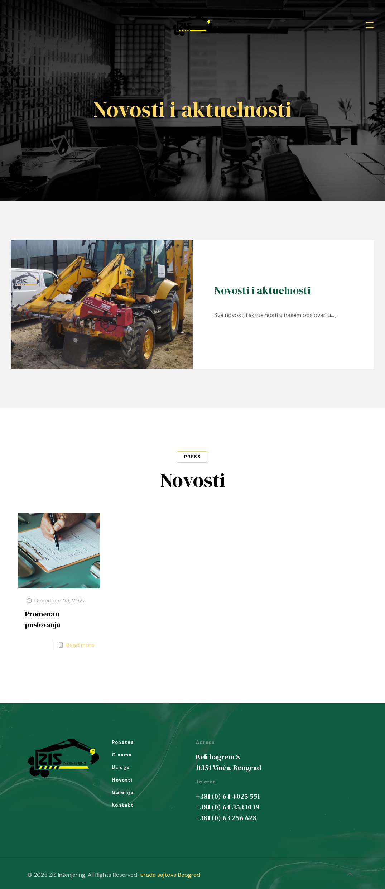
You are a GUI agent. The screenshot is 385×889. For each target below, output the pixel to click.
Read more (80, 645)
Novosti (122, 780)
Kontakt (123, 805)
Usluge (121, 767)
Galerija (123, 792)
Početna (123, 742)
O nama (122, 755)
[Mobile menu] (370, 25)
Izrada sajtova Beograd (170, 875)
